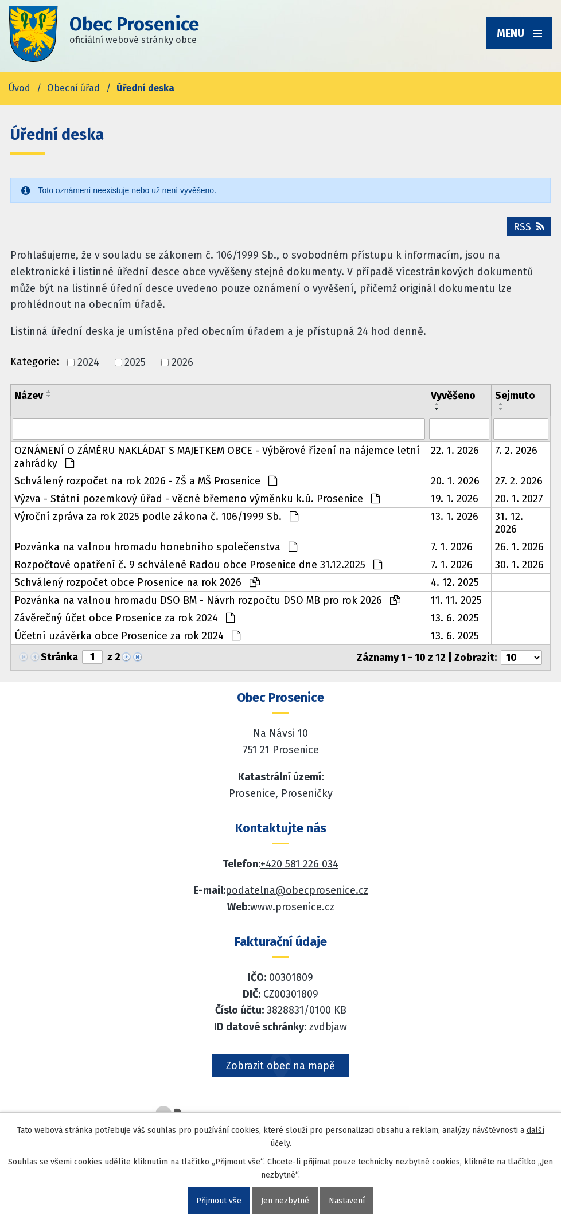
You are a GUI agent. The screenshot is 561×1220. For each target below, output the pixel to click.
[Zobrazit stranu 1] (92, 657)
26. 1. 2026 (519, 547)
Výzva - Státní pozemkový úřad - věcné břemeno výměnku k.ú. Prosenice (197, 498)
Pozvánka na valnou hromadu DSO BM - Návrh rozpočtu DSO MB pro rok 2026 (207, 600)
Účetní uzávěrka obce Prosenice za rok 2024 (127, 635)
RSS (528, 227)
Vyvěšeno (453, 395)
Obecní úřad (73, 88)
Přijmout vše (218, 1201)
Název (28, 395)
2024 (88, 362)
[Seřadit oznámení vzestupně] (49, 391)
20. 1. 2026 (455, 481)
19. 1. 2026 (454, 498)
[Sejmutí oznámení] (521, 429)
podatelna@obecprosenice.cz (296, 890)
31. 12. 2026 (509, 522)
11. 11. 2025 (456, 600)
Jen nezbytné (285, 1201)
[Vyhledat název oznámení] (219, 429)
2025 (135, 362)
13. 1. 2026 (454, 516)
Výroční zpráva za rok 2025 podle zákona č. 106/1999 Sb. (156, 516)
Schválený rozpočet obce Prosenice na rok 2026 (137, 582)
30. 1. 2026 (519, 564)
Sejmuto (515, 395)
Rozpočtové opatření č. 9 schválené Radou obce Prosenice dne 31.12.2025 (198, 564)
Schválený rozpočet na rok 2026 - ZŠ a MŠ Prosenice (145, 481)
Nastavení (347, 1201)
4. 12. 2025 (455, 582)
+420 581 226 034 (299, 864)
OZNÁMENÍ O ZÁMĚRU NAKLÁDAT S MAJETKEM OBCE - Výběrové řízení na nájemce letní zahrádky (217, 457)
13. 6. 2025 (455, 618)
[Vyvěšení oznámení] (459, 429)
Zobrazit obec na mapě (280, 1065)
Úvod (19, 88)
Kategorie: (34, 361)
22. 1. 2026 (455, 450)
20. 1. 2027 (519, 498)
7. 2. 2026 (516, 450)
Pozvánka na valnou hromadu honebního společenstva (155, 547)
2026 (182, 362)
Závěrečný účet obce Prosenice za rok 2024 (124, 618)
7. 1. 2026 (452, 547)
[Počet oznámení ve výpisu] (521, 657)
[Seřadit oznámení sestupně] (49, 396)
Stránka (59, 657)
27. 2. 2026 (519, 481)
